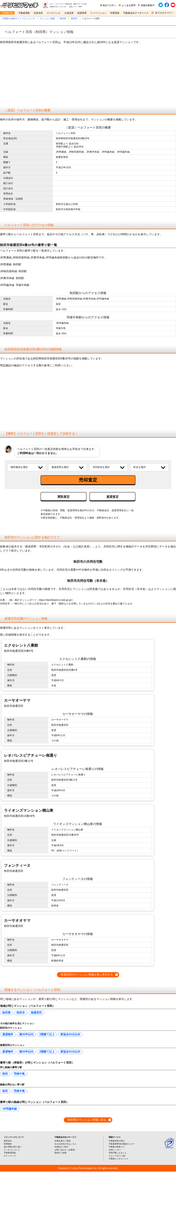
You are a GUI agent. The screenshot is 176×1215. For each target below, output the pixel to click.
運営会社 (8, 1155)
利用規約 (8, 1158)
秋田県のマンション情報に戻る (87, 1134)
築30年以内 (26, 1048)
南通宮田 (36, 1027)
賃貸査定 (112, 496)
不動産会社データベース (135, 13)
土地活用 (68, 13)
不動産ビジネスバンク (119, 1173)
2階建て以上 (47, 1048)
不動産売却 (7, 13)
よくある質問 (128, 5)
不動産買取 (24, 13)
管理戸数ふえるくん (118, 1167)
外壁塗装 (114, 13)
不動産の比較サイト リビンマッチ (18, 18)
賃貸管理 (81, 13)
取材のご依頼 (60, 1167)
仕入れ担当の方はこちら (65, 1158)
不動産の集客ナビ (117, 1161)
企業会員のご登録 (62, 1155)
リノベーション (98, 13)
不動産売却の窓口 (117, 1155)
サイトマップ (10, 1170)
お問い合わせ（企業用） (65, 1164)
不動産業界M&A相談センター (122, 1158)
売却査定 (88, 479)
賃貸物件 (7, 1048)
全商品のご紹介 (61, 1161)
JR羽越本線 (9, 1123)
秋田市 (74, 18)
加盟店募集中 (148, 5)
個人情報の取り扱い (13, 1161)
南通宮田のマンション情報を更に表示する (87, 988)
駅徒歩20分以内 (70, 1048)
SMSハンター (115, 1164)
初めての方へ (109, 5)
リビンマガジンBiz (117, 1170)
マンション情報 (47, 18)
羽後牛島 (19, 1088)
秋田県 (63, 18)
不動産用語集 (10, 1167)
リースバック (53, 13)
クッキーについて (12, 1164)
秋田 (5, 1088)
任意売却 (38, 13)
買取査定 (63, 496)
